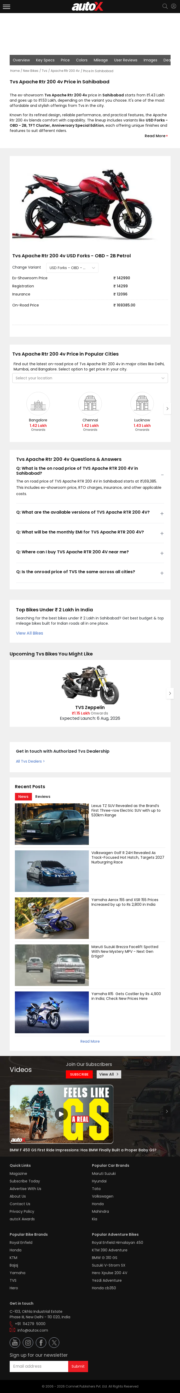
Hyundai (99, 1181)
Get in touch (21, 1303)
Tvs (44, 70)
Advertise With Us (25, 1188)
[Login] (173, 6)
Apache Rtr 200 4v (65, 70)
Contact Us (20, 1203)
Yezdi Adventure (107, 1280)
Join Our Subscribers (89, 1064)
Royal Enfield (21, 1242)
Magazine (18, 1173)
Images (150, 60)
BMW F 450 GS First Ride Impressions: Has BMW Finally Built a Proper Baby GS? (83, 1150)
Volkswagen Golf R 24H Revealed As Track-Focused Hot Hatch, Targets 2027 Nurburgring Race (128, 857)
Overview (21, 60)
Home (15, 70)
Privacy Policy (22, 1211)
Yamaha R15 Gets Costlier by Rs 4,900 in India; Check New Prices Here (126, 996)
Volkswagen (102, 1196)
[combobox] (50, 268)
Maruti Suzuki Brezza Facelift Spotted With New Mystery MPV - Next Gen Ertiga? (125, 951)
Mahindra (100, 1211)
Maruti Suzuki (104, 1173)
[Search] (165, 7)
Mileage (101, 60)
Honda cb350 (104, 1288)
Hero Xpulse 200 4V (109, 1272)
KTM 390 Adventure (109, 1250)
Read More (155, 135)
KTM (13, 1257)
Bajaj (14, 1265)
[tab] (23, 796)
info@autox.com (33, 1330)
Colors (82, 60)
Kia (94, 1219)
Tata (96, 1188)
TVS (13, 1280)
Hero (14, 1288)
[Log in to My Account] (173, 6)
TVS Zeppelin (90, 707)
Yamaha (17, 1272)
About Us (18, 1196)
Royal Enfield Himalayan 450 (117, 1242)
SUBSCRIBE (79, 1074)
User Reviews (125, 60)
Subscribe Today (25, 1181)
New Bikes (30, 70)
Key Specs (45, 60)
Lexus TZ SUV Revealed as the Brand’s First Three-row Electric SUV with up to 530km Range (126, 810)
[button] (173, 6)
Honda (98, 1203)
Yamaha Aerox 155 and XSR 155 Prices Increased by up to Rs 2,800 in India (125, 902)
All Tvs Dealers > (30, 761)
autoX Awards (22, 1219)
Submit (78, 1366)
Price (65, 60)
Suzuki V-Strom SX (108, 1265)
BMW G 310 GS (104, 1257)
